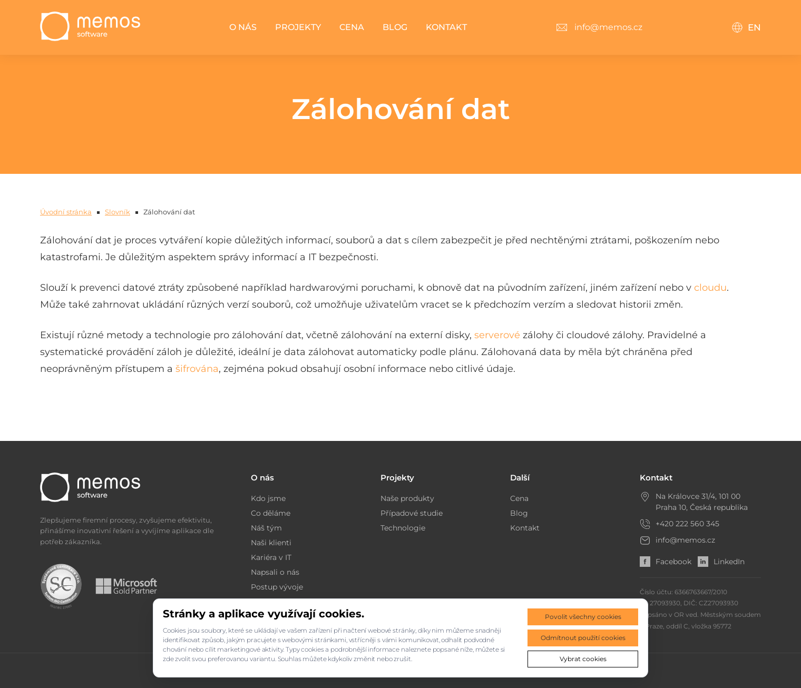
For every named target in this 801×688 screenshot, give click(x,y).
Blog (395, 27)
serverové (497, 335)
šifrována (197, 369)
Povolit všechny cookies (583, 617)
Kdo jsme (268, 498)
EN (746, 27)
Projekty (298, 27)
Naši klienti (271, 542)
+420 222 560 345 (687, 523)
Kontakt (446, 27)
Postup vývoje (277, 587)
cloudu (710, 287)
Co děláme (270, 513)
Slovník (117, 212)
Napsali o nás (275, 572)
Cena (351, 27)
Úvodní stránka (66, 212)
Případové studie (411, 513)
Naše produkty (407, 498)
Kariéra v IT (271, 557)
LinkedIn (721, 561)
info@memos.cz (685, 540)
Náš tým (266, 528)
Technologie (402, 528)
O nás (243, 27)
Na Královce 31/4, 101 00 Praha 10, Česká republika (702, 502)
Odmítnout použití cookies (583, 638)
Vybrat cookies (583, 659)
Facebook (665, 561)
